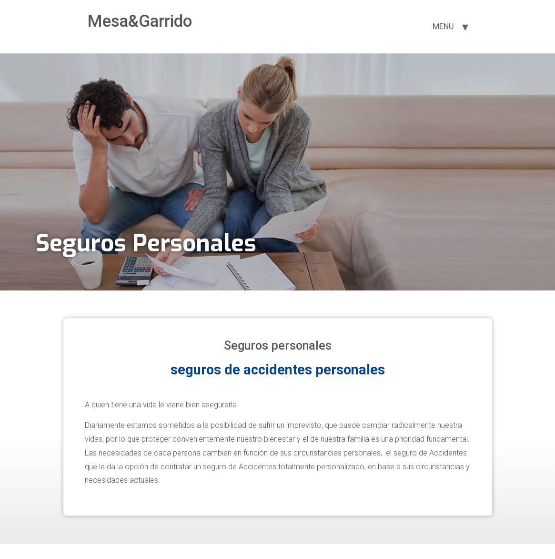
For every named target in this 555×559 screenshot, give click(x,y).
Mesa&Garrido (139, 21)
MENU (443, 26)
